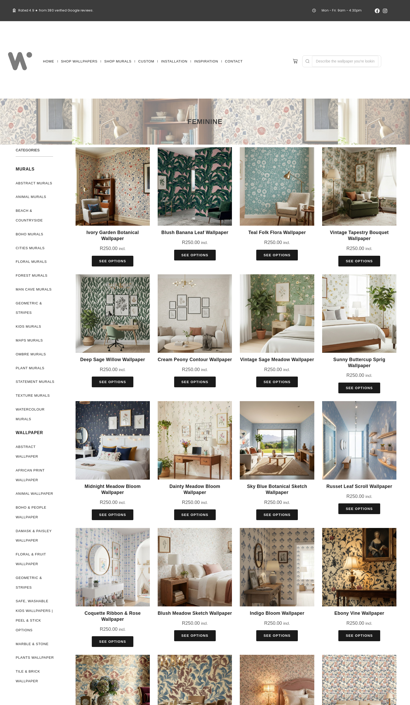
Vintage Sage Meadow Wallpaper (277, 359)
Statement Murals (35, 381)
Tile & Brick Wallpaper (27, 666)
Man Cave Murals (34, 289)
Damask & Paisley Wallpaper (33, 535)
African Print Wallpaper (30, 475)
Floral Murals (30, 261)
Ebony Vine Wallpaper (359, 613)
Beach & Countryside (29, 215)
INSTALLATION (174, 61)
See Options (112, 261)
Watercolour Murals (30, 414)
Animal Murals (30, 196)
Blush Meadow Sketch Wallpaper (195, 613)
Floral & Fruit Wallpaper (30, 559)
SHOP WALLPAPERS (79, 61)
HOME (48, 61)
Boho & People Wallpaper (30, 512)
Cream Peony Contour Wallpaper (195, 359)
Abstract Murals (33, 183)
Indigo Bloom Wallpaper (277, 613)
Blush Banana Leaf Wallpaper (194, 232)
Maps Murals (29, 340)
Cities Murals (29, 248)
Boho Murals (29, 234)
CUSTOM (146, 61)
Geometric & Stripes (29, 308)
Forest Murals (30, 275)
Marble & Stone (32, 634)
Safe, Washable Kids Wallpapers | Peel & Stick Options (36, 611)
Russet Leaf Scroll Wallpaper (359, 486)
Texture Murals (32, 395)
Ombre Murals (30, 354)
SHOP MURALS (118, 61)
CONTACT (234, 61)
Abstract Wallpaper (26, 451)
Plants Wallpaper (34, 648)
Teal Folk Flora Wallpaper (277, 232)
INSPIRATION (206, 61)
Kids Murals (28, 326)
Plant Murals (29, 368)
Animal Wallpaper (34, 493)
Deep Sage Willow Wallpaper (112, 359)
